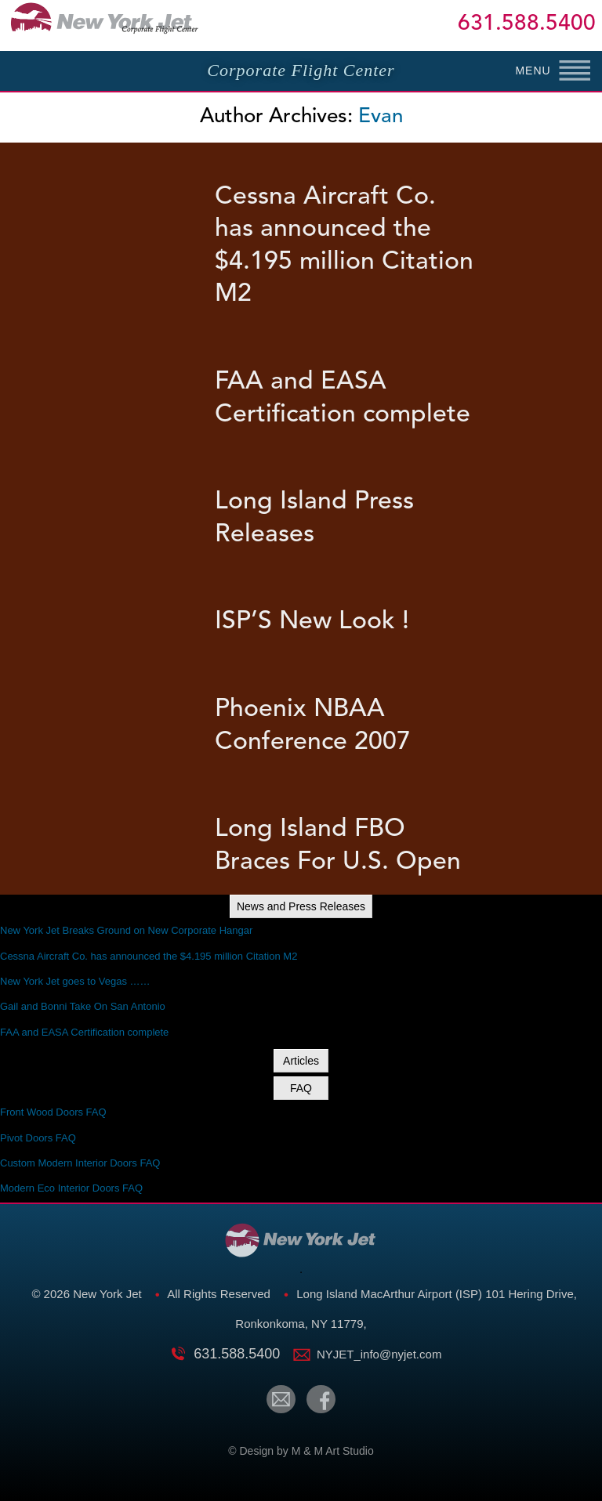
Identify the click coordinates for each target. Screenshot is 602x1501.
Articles (301, 1060)
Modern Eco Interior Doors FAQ (71, 1188)
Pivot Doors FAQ (38, 1138)
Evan (380, 117)
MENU (532, 70)
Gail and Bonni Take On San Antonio (82, 1006)
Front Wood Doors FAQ (53, 1112)
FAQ (301, 1088)
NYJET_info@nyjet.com (379, 1354)
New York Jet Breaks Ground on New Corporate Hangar (126, 930)
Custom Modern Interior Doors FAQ (80, 1163)
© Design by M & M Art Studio (300, 1451)
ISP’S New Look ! (312, 622)
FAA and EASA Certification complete (84, 1032)
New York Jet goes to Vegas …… (75, 981)
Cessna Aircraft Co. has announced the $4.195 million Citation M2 (148, 956)
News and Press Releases (301, 906)
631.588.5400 (527, 25)
